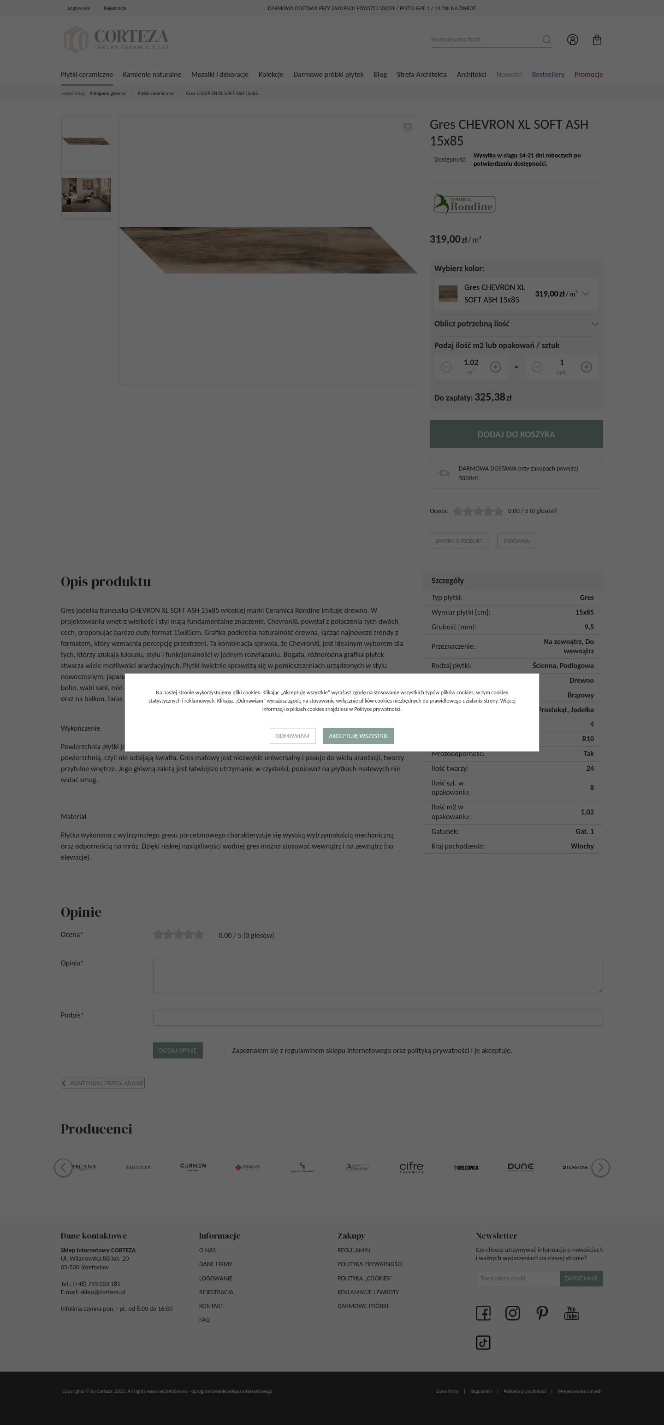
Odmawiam (292, 736)
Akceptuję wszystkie (358, 736)
